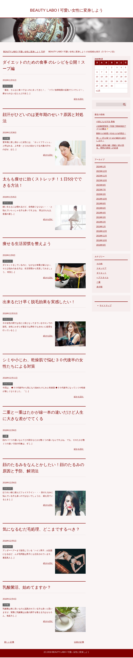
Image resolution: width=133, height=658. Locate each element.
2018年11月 (101, 236)
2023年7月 (101, 190)
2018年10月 (101, 241)
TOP (24, 52)
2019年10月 (101, 199)
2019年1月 (101, 227)
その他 (6, 139)
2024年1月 (101, 167)
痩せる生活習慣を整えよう (28, 244)
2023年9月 (101, 186)
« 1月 (98, 91)
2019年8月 (101, 204)
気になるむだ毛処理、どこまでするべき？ (44, 529)
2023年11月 (101, 176)
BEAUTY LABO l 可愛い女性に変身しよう (66, 10)
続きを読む (79, 100)
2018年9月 (101, 246)
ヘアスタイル (102, 278)
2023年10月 (101, 181)
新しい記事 (9, 643)
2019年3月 (101, 218)
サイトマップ (105, 306)
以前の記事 (79, 643)
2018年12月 (101, 232)
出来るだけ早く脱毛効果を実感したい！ (41, 302)
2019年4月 (101, 213)
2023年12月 (101, 172)
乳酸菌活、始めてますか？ (28, 587)
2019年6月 (101, 209)
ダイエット (7, 87)
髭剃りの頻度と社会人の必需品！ (111, 134)
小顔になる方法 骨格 (105, 122)
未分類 (99, 287)
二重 (5, 437)
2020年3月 (101, 195)
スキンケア (7, 320)
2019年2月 (101, 223)
